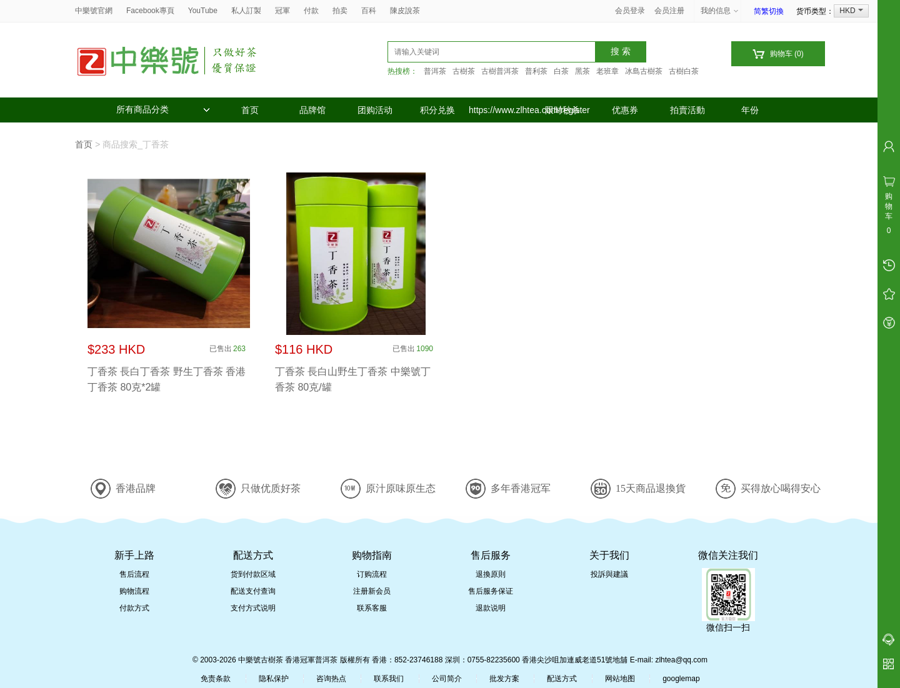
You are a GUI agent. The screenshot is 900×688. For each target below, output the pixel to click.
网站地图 (620, 678)
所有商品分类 (163, 109)
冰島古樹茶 (643, 71)
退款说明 (491, 608)
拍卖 (340, 10)
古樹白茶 (684, 71)
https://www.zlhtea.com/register (500, 110)
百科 (368, 10)
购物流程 (134, 591)
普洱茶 (435, 71)
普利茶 (536, 71)
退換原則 (491, 574)
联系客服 (372, 608)
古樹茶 (463, 71)
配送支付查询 (253, 591)
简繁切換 (769, 11)
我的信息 (720, 10)
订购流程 (372, 574)
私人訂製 (246, 10)
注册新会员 (372, 591)
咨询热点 (331, 678)
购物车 (777, 54)
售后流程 (134, 574)
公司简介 (447, 678)
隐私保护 (274, 678)
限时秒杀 (562, 110)
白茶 (561, 71)
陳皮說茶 (405, 10)
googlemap (680, 678)
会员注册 (669, 10)
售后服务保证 (490, 591)
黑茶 (582, 71)
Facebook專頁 (150, 10)
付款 (311, 10)
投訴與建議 (609, 574)
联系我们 (389, 678)
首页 (250, 110)
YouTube (203, 10)
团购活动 (375, 110)
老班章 (607, 71)
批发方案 (504, 678)
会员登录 (630, 10)
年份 (750, 110)
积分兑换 (437, 110)
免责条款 (216, 678)
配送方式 (562, 678)
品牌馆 (312, 110)
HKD (851, 10)
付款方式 (134, 608)
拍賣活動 (687, 110)
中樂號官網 (93, 10)
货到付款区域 (253, 574)
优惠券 (625, 110)
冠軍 (282, 10)
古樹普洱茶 (500, 71)
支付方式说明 (253, 608)
